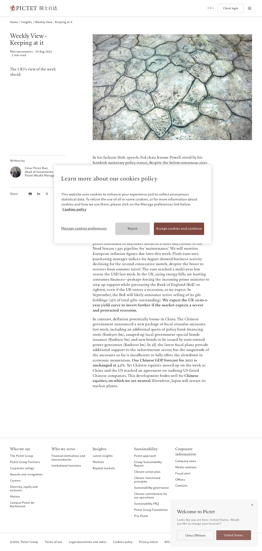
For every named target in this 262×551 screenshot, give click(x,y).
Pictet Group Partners (25, 462)
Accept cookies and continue (179, 228)
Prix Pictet (141, 516)
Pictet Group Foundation (151, 510)
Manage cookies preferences (84, 228)
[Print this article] (30, 193)
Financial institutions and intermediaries (68, 458)
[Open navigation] (250, 8)
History (15, 496)
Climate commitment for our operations (150, 496)
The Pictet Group (21, 456)
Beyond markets (104, 468)
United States (233, 535)
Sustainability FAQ (146, 504)
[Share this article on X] (47, 193)
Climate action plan (147, 472)
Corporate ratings (22, 468)
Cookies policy (122, 542)
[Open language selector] (210, 8)
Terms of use (53, 542)
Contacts (181, 485)
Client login (230, 8)
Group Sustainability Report (148, 464)
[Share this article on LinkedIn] (38, 193)
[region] (132, 204)
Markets (98, 462)
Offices (180, 480)
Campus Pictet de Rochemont (22, 504)
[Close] (252, 505)
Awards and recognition (26, 474)
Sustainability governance (151, 488)
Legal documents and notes (87, 542)
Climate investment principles (147, 480)
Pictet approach (145, 456)
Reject (132, 228)
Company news (185, 461)
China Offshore (195, 535)
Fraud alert (183, 473)
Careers (15, 480)
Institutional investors (66, 465)
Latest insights (103, 456)
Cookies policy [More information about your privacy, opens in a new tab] (74, 209)
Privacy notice (148, 542)
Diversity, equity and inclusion (24, 488)
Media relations (185, 467)
